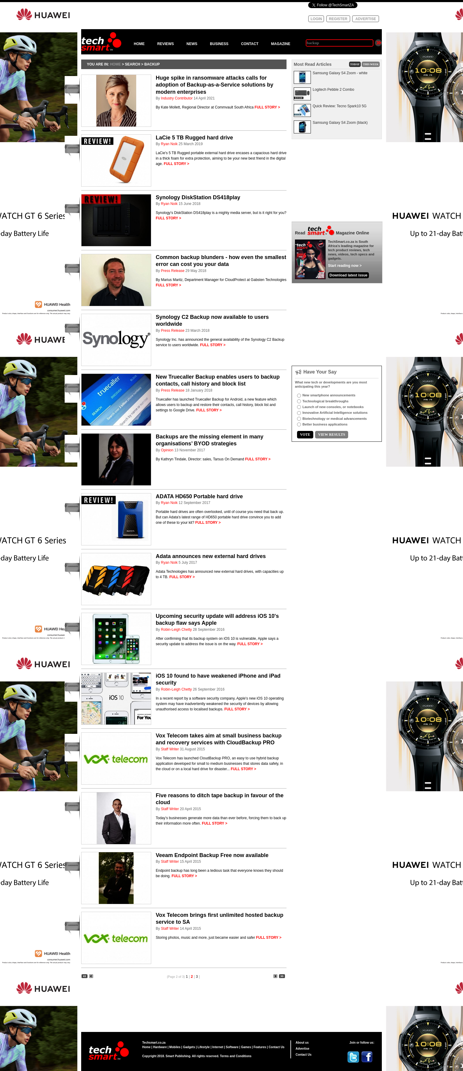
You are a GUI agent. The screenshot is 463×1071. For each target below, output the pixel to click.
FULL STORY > (267, 107)
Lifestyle (204, 1047)
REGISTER (338, 19)
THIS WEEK (371, 64)
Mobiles (174, 1047)
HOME (139, 44)
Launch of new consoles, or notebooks (333, 407)
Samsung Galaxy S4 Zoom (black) (340, 123)
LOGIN (316, 19)
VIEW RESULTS (331, 434)
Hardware (160, 1047)
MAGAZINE (280, 44)
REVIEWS (165, 44)
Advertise (302, 1048)
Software (232, 1047)
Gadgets (189, 1047)
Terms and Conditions (236, 1056)
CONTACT (250, 44)
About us (302, 1042)
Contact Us (276, 1047)
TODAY (355, 64)
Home (146, 1047)
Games (246, 1047)
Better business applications (325, 424)
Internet (217, 1047)
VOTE (305, 434)
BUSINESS (219, 44)
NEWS (191, 44)
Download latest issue (348, 275)
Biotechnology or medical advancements (334, 418)
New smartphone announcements (328, 395)
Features (259, 1047)
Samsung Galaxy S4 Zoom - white (340, 73)
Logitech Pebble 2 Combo (333, 89)
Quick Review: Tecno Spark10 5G (339, 106)
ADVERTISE (365, 19)
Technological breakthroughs (325, 401)
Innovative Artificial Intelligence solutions (335, 412)
